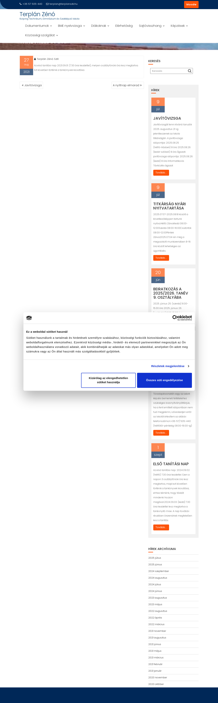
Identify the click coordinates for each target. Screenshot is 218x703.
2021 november (157, 631)
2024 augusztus (157, 577)
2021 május (154, 650)
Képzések (178, 26)
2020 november (157, 677)
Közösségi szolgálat (40, 35)
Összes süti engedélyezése (164, 380)
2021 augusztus (157, 637)
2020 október (156, 684)
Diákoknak (98, 26)
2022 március (156, 624)
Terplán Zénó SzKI (46, 59)
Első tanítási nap (171, 464)
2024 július (154, 584)
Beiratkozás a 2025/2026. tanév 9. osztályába (170, 293)
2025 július (154, 557)
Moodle (191, 4)
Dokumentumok (37, 26)
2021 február (155, 664)
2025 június (155, 564)
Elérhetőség (124, 26)
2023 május (155, 604)
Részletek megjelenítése (167, 366)
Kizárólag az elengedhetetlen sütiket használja (108, 380)
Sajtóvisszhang (150, 26)
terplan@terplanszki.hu (61, 4)
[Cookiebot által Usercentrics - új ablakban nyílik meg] (175, 318)
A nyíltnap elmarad (126, 85)
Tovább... (161, 172)
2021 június (154, 644)
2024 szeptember (158, 571)
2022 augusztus (157, 611)
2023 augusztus (157, 597)
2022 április (155, 617)
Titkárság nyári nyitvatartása (169, 206)
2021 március (156, 657)
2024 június (155, 591)
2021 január (154, 670)
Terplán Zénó (37, 14)
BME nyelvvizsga (70, 26)
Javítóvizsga (33, 85)
